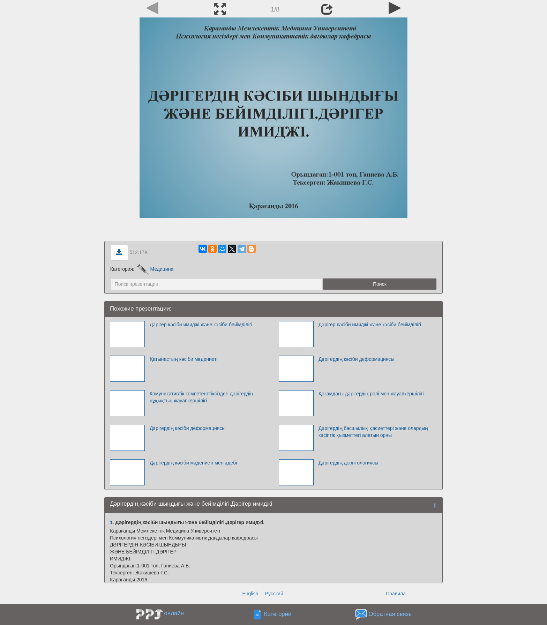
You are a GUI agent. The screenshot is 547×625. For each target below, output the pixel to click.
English (250, 593)
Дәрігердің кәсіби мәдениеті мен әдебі (193, 463)
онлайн (174, 613)
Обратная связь (390, 614)
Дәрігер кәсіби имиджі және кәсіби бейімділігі (201, 324)
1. (112, 522)
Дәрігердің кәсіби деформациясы (357, 359)
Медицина (155, 269)
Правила (396, 593)
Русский (274, 593)
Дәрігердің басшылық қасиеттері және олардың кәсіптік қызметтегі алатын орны (373, 431)
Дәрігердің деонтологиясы (349, 463)
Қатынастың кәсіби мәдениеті (184, 359)
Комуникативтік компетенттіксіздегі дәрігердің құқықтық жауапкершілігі (201, 397)
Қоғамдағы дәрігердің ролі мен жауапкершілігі (371, 393)
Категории (278, 614)
